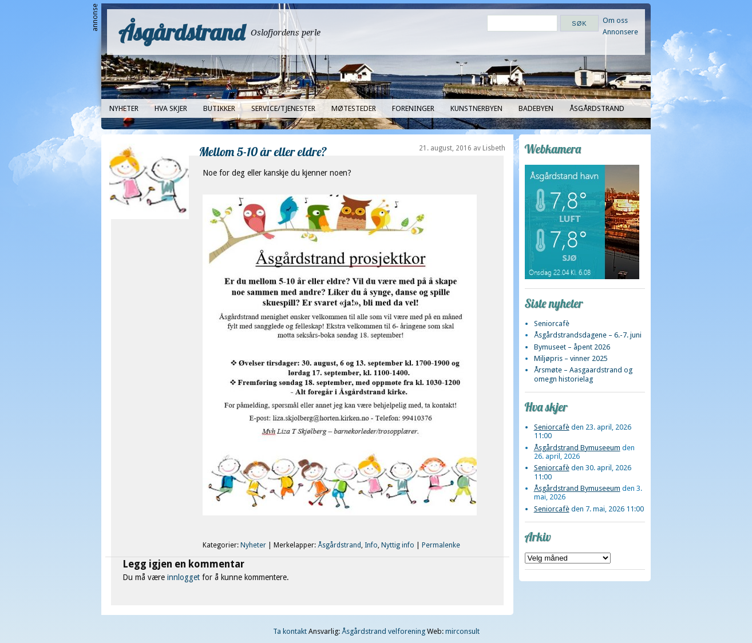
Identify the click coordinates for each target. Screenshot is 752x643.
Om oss (615, 20)
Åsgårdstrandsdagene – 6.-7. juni (588, 335)
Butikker (219, 108)
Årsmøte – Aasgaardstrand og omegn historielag (583, 374)
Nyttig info (397, 545)
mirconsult (462, 631)
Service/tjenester (283, 108)
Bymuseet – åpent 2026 (572, 347)
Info (371, 545)
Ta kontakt (290, 631)
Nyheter (123, 108)
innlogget (183, 577)
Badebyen (536, 108)
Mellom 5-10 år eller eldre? (263, 151)
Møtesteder (353, 108)
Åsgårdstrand (181, 32)
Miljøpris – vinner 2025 (571, 358)
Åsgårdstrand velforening (383, 631)
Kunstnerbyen (476, 108)
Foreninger (413, 108)
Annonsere (620, 31)
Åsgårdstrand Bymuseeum (577, 447)
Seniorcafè (551, 323)
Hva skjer (171, 108)
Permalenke (441, 545)
